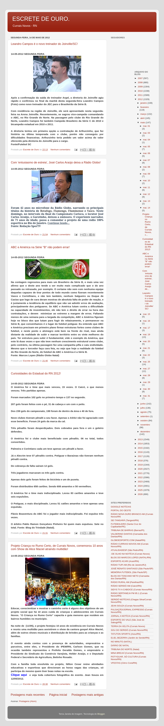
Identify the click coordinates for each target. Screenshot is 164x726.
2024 (140, 486)
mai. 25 (146, 362)
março (143, 114)
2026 (140, 494)
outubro (144, 420)
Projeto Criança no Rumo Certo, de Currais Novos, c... (147, 224)
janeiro (144, 103)
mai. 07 (146, 160)
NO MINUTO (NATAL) (121, 641)
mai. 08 (146, 167)
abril (142, 118)
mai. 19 (146, 334)
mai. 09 (146, 174)
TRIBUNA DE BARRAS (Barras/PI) (127, 530)
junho (143, 403)
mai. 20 (146, 341)
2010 (140, 91)
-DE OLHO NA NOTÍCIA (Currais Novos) (130, 554)
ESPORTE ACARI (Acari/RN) (125, 561)
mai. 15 (146, 314)
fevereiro (144, 107)
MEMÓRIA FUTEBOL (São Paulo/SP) (129, 572)
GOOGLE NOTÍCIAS (121, 507)
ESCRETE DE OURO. (41, 19)
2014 (140, 443)
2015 (140, 448)
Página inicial (58, 694)
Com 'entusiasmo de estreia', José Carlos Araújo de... (147, 280)
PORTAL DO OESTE (121, 510)
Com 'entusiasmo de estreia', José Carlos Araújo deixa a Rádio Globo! (56, 162)
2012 (140, 99)
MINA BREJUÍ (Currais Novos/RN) (127, 653)
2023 (140, 481)
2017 (140, 456)
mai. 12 (146, 194)
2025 (140, 490)
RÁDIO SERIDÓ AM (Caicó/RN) (126, 586)
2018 (140, 460)
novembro (145, 424)
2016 (140, 452)
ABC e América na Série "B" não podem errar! (40, 247)
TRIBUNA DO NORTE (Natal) (125, 649)
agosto (144, 412)
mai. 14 (146, 208)
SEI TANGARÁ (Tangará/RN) (125, 520)
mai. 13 (146, 201)
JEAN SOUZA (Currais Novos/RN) (127, 606)
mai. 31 (146, 396)
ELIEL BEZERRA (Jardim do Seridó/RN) (130, 638)
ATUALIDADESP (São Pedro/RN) (127, 550)
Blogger (101, 714)
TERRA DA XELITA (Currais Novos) (128, 626)
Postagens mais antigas (87, 694)
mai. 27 (146, 368)
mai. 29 (146, 382)
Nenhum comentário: (61, 149)
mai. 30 (146, 389)
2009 (140, 86)
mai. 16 (146, 321)
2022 (140, 477)
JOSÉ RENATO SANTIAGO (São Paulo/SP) (132, 568)
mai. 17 (146, 328)
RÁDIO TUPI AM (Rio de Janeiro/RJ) (128, 565)
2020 (140, 469)
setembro (145, 416)
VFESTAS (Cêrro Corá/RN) (124, 663)
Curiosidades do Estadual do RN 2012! (36, 373)
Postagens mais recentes (28, 694)
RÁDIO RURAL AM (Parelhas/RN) (127, 582)
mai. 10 (146, 180)
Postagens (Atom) (28, 701)
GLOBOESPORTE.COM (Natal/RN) (128, 540)
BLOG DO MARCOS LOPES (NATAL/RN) (131, 557)
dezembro (145, 431)
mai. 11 (146, 187)
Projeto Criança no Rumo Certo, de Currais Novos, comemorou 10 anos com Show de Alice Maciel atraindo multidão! (57, 547)
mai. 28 (146, 375)
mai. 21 (146, 348)
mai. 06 (146, 153)
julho (143, 408)
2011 (140, 95)
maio (143, 122)
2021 (140, 473)
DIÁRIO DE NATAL (120, 645)
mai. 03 (146, 133)
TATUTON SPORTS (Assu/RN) (126, 634)
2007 (140, 78)
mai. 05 (146, 146)
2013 (140, 439)
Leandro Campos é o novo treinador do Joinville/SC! (44, 44)
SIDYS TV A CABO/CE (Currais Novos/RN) (131, 589)
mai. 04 (146, 139)
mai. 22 (146, 355)
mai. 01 (146, 126)
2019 (140, 465)
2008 (140, 82)
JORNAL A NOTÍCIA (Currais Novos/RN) (130, 616)
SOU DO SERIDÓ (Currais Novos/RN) (129, 630)
